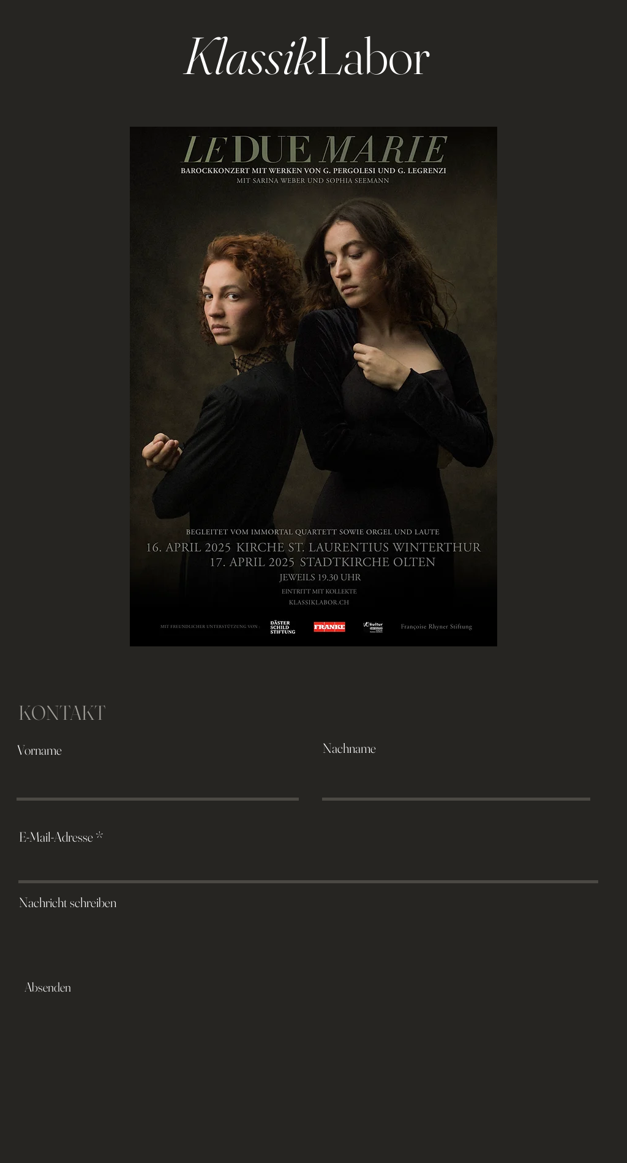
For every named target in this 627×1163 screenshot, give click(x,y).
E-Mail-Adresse (56, 836)
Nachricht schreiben (67, 902)
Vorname (39, 750)
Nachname (349, 748)
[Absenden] (47, 987)
